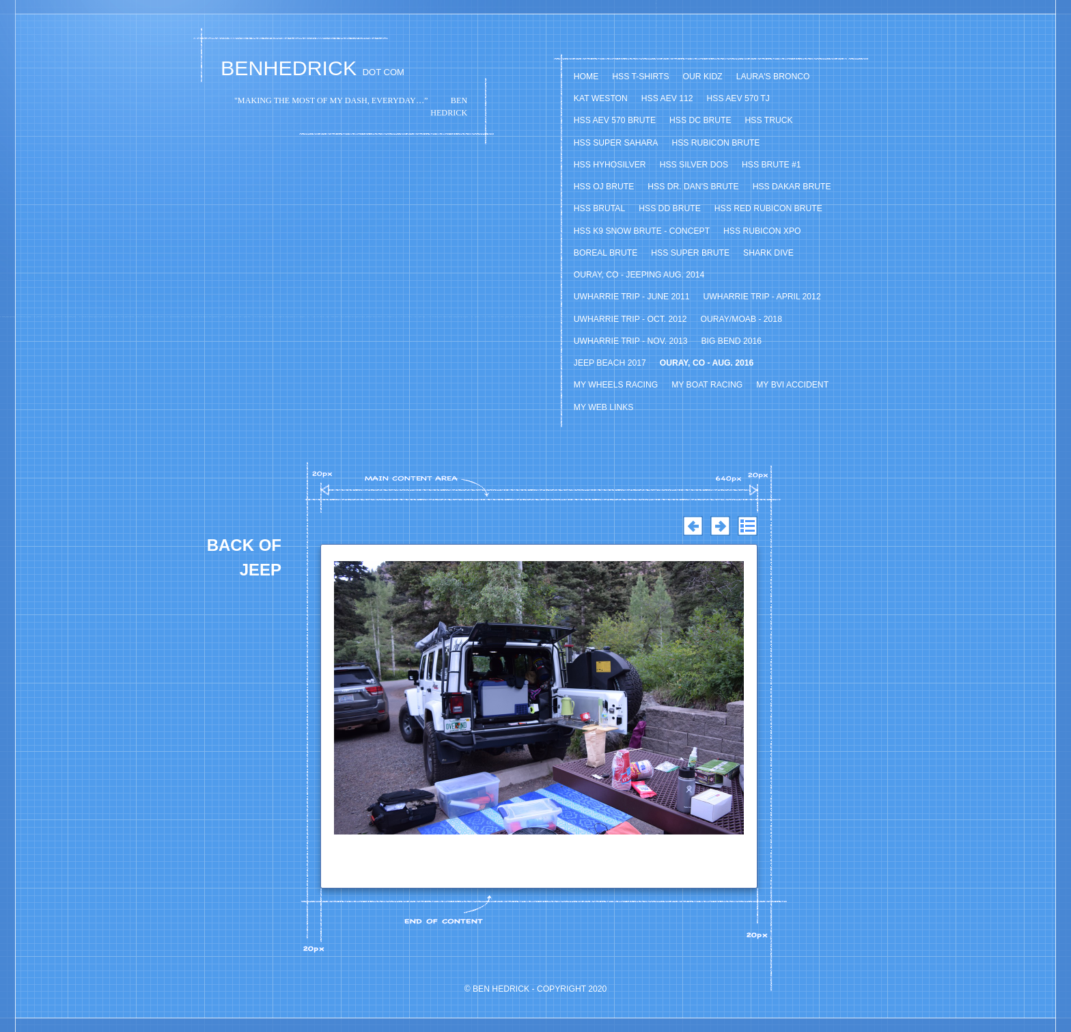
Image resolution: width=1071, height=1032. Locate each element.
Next (720, 526)
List (747, 526)
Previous (692, 526)
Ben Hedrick (501, 989)
